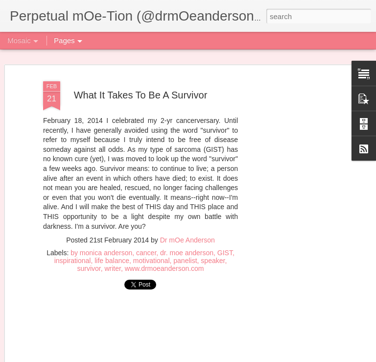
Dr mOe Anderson (187, 240)
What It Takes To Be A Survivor (141, 95)
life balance (111, 261)
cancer (146, 253)
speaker (213, 261)
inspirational (72, 261)
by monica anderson (101, 253)
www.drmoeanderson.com (164, 268)
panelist (185, 261)
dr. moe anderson (186, 253)
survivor (88, 268)
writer (112, 268)
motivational (151, 261)
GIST (225, 253)
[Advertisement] (140, 331)
